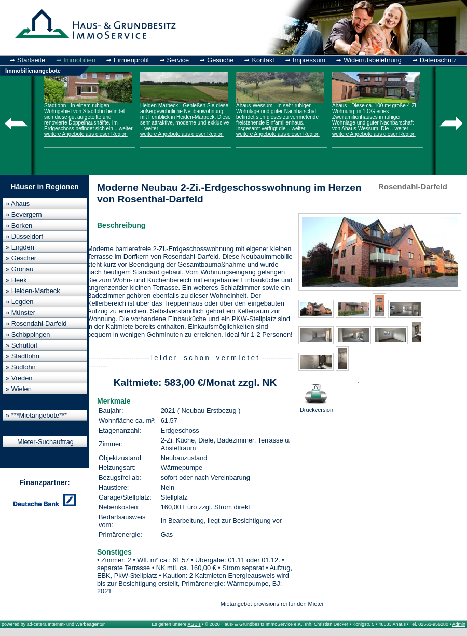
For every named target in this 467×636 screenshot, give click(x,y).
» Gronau (19, 269)
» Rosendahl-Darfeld (36, 323)
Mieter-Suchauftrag (45, 442)
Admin (458, 624)
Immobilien (79, 60)
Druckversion (316, 395)
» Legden (19, 302)
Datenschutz (438, 60)
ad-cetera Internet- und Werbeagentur (66, 624)
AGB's (194, 624)
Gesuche (220, 60)
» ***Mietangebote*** (36, 415)
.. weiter (124, 128)
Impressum (309, 60)
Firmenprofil (131, 60)
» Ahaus (18, 204)
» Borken (19, 225)
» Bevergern (24, 214)
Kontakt (263, 60)
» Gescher (21, 258)
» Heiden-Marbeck (33, 291)
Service (178, 60)
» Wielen (19, 389)
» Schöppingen (28, 334)
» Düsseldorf (24, 236)
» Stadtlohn (22, 356)
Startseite (31, 60)
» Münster (20, 312)
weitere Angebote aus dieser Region (86, 134)
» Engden (20, 247)
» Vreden (19, 378)
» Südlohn (21, 367)
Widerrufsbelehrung (373, 60)
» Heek (16, 280)
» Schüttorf (22, 345)
